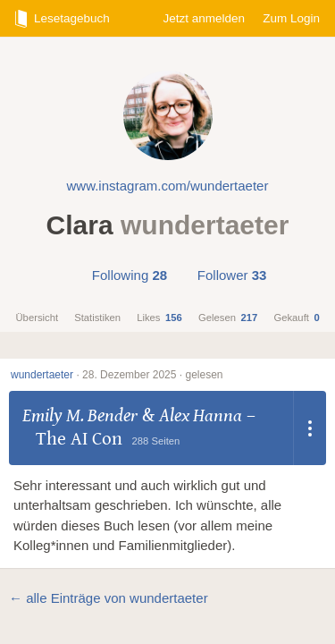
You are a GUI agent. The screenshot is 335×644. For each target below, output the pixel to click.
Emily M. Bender (80, 416)
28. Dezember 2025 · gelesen (152, 375)
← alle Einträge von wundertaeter (108, 598)
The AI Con (79, 439)
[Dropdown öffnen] (310, 428)
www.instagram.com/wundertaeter (168, 185)
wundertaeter (42, 375)
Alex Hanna (200, 416)
